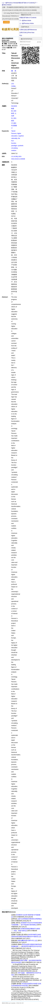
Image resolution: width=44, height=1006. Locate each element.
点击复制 (6, 22)
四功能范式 (13, 120)
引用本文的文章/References (28, 29)
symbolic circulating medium (17, 148)
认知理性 (13, 116)
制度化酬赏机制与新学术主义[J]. (27, 940)
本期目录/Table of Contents (27, 17)
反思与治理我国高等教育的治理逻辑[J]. (29, 919)
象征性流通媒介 (14, 125)
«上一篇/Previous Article (9, 3)
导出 (20, 35)
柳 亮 (13, 71)
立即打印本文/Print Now (26, 32)
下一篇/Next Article (25, 20)
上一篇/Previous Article (26, 23)
